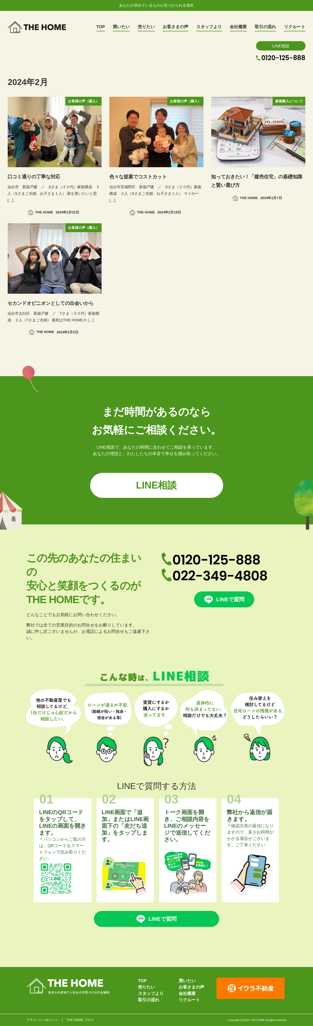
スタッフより (151, 993)
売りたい (146, 987)
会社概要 (187, 993)
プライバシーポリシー (42, 1020)
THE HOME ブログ (80, 1020)
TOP (142, 980)
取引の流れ (148, 1000)
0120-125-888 (283, 57)
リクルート (189, 1000)
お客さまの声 (191, 987)
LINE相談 (281, 45)
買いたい (187, 980)
